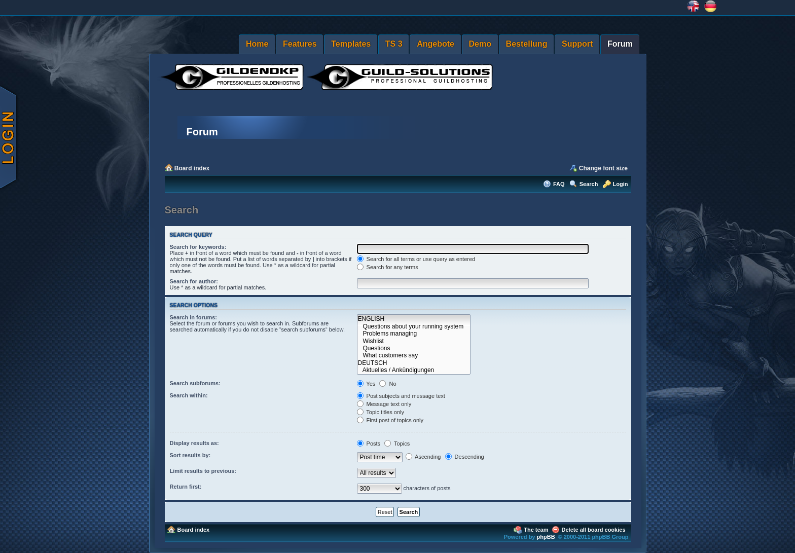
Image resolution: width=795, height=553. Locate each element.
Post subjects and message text (401, 396)
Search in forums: (194, 317)
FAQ (559, 184)
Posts (369, 443)
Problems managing (414, 333)
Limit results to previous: (203, 471)
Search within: (189, 395)
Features (300, 44)
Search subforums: (195, 383)
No (387, 384)
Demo (480, 44)
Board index (191, 168)
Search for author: (194, 281)
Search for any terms (387, 267)
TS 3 (394, 44)
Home (257, 44)
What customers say (414, 355)
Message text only (384, 404)
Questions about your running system (414, 326)
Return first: (186, 487)
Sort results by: (190, 455)
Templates (351, 44)
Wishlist (414, 341)
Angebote (435, 44)
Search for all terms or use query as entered (416, 259)
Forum (620, 44)
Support (577, 44)
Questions (414, 348)
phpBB (546, 537)
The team (536, 530)
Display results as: (194, 443)
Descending (464, 457)
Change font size (603, 168)
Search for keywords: (198, 247)
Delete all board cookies (594, 530)
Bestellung (527, 44)
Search (589, 184)
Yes (366, 384)
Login (620, 184)
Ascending (423, 457)
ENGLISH (414, 318)
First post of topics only (390, 420)
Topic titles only (380, 412)
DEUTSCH (414, 362)
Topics (397, 443)
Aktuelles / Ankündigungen (414, 370)
